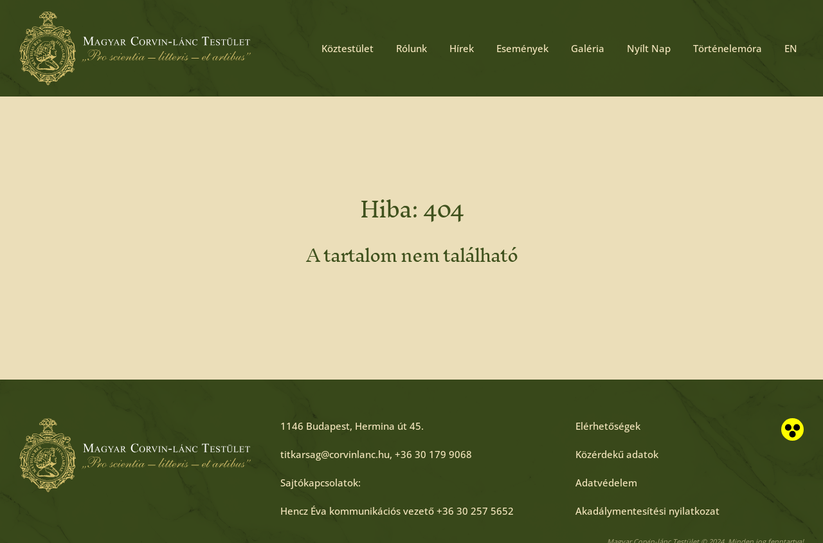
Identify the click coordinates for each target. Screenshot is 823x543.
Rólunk (411, 48)
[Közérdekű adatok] (616, 454)
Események (522, 48)
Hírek (461, 48)
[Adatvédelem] (606, 482)
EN (790, 48)
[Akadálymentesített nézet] (792, 429)
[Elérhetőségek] (607, 425)
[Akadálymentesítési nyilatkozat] (647, 510)
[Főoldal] (135, 48)
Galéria (587, 48)
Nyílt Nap (649, 48)
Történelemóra (727, 48)
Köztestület (347, 48)
